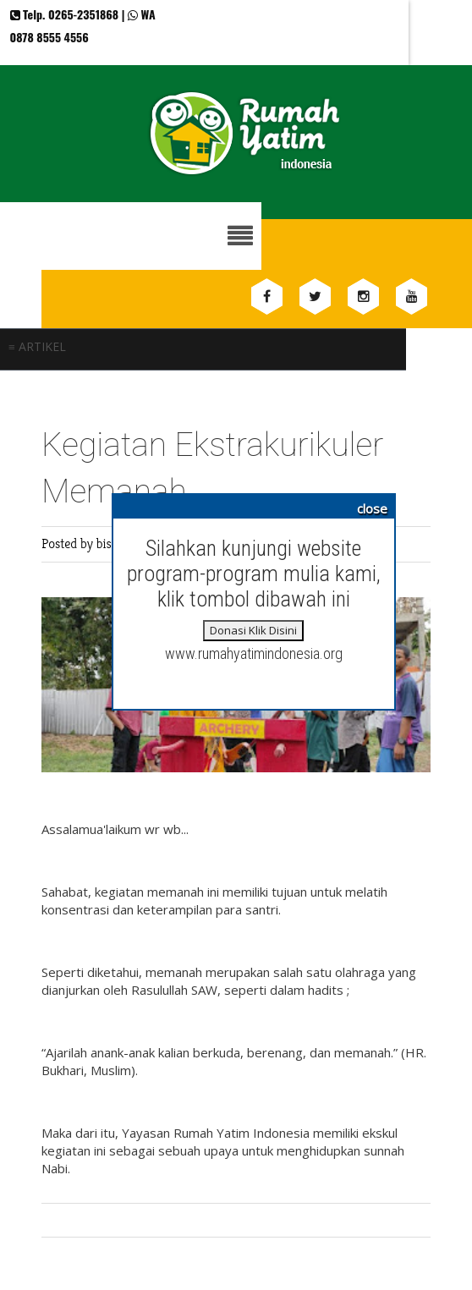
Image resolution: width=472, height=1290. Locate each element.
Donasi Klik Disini (253, 630)
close (372, 508)
